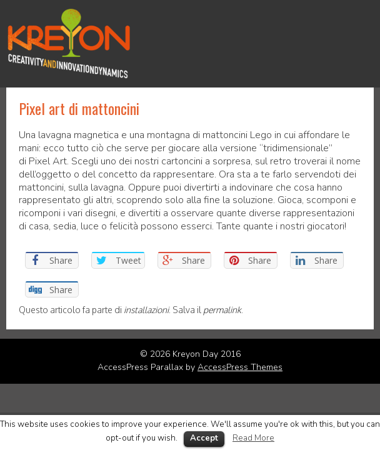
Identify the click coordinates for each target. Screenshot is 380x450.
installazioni (146, 309)
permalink (222, 309)
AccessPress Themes (240, 367)
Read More (253, 438)
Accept (204, 438)
